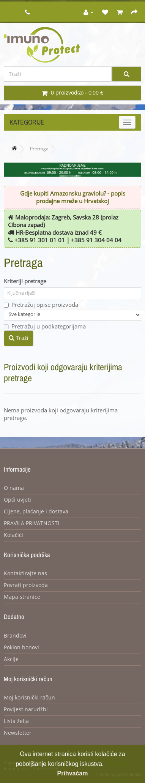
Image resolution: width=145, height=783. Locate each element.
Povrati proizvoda (26, 585)
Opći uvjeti (17, 500)
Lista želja (16, 721)
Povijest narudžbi (26, 709)
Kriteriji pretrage (25, 281)
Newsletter (18, 733)
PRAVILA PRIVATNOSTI (31, 523)
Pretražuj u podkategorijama (45, 326)
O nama (14, 488)
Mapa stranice (22, 597)
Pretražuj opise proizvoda (41, 305)
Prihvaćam (72, 773)
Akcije (11, 659)
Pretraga (39, 149)
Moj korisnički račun (29, 698)
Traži (18, 338)
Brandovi (15, 636)
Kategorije (26, 122)
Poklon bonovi (21, 647)
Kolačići (13, 535)
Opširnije (117, 764)
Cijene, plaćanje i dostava (36, 511)
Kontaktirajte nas (25, 573)
